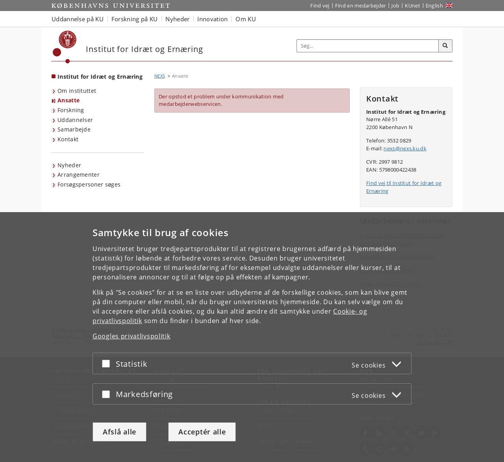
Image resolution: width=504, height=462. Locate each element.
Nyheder (69, 165)
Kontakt (67, 139)
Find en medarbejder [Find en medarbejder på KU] (360, 5)
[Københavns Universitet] (65, 47)
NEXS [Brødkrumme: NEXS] (159, 76)
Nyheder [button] (177, 19)
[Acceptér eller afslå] (108, 363)
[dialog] (252, 337)
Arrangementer (78, 174)
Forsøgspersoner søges (88, 184)
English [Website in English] (434, 5)
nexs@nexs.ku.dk (405, 148)
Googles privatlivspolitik (131, 336)
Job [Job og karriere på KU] (395, 5)
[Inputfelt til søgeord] (367, 45)
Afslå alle (119, 431)
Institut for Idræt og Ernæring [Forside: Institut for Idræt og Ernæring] (100, 76)
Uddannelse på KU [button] (78, 19)
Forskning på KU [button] (134, 19)
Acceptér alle (202, 431)
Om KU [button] (245, 19)
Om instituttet (76, 90)
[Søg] (445, 46)
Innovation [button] (212, 19)
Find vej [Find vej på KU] (319, 5)
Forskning (70, 110)
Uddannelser (75, 120)
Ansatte (68, 100)
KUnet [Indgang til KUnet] (412, 5)
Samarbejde (74, 129)
